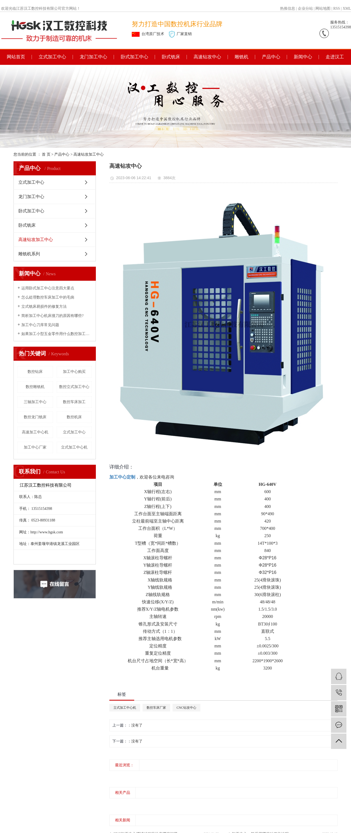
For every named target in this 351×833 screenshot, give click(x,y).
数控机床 (74, 417)
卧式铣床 (171, 56)
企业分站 (305, 8)
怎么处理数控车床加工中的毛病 (47, 297)
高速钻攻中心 (207, 56)
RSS (336, 8)
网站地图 (322, 8)
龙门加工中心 (93, 56)
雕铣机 (241, 56)
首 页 (46, 154)
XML (347, 8)
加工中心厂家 (35, 447)
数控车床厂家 (156, 708)
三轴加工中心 (35, 402)
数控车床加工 (74, 402)
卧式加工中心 (134, 56)
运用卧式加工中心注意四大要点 (47, 288)
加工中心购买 (74, 372)
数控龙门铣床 (35, 417)
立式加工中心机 (74, 447)
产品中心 (271, 56)
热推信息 (287, 8)
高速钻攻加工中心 (88, 154)
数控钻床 (35, 372)
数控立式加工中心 (74, 387)
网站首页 (16, 56)
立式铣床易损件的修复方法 (44, 307)
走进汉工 (335, 56)
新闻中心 (303, 56)
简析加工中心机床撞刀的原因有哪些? (52, 316)
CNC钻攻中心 (186, 708)
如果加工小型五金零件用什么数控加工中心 (56, 334)
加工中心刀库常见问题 (40, 325)
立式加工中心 (52, 56)
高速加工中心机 (35, 432)
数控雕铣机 (35, 387)
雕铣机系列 (29, 254)
